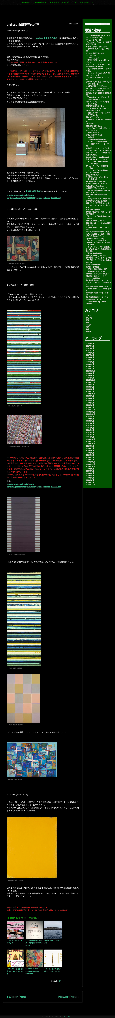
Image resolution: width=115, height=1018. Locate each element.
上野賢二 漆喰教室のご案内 (96, 269)
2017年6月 (90, 346)
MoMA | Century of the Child (97, 177)
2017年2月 (90, 353)
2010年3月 (90, 455)
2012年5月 (90, 421)
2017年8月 (90, 344)
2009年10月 (90, 466)
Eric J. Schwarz (68, 1016)
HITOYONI (90, 124)
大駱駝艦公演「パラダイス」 (96, 86)
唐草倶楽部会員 (40, 2)
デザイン (89, 318)
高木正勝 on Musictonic (95, 186)
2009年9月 (90, 469)
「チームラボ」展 (92, 133)
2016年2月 (90, 369)
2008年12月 (90, 484)
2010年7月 (90, 448)
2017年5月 (90, 348)
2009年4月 (90, 475)
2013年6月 (90, 398)
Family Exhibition (93, 278)
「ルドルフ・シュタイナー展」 (97, 142)
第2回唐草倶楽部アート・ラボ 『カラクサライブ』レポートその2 (98, 282)
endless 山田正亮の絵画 (46, 38)
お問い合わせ (84, 2)
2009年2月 (90, 480)
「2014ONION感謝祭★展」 (96, 139)
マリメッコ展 (91, 56)
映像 (87, 322)
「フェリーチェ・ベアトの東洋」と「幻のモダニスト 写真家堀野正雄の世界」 (98, 249)
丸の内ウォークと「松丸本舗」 (97, 184)
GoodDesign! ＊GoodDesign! (97, 157)
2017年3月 (90, 350)
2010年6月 (90, 450)
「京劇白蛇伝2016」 (93, 99)
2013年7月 (90, 396)
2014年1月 (90, 391)
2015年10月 (90, 371)
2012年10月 (90, 414)
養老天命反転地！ (92, 175)
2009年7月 (90, 471)
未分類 (88, 325)
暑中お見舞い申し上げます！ (96, 159)
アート (61, 981)
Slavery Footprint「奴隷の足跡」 (98, 232)
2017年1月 (90, 355)
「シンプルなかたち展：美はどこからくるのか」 (52, 970)
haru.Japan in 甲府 (93, 265)
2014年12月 (90, 380)
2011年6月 (90, 430)
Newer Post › (68, 997)
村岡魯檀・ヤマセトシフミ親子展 (98, 258)
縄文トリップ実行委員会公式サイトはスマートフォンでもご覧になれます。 (98, 205)
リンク (74, 2)
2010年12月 (90, 439)
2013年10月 (90, 394)
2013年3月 (90, 403)
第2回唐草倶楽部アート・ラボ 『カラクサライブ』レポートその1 (98, 289)
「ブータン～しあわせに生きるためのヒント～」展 (15, 971)
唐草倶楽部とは (27, 2)
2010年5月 (90, 453)
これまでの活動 (54, 2)
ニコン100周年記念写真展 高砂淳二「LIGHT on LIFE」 (34, 943)
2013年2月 (90, 405)
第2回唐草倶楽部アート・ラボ (97, 297)
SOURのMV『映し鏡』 (94, 299)
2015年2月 (90, 378)
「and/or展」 (91, 137)
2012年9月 (90, 416)
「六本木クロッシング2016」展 (14, 942)
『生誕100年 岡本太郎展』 (96, 271)
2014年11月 (90, 382)
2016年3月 (90, 366)
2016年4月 (90, 364)
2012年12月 (90, 409)
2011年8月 (90, 428)
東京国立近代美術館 (34, 191)
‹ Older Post (16, 997)
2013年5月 (90, 400)
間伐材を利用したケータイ (96, 276)
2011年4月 (90, 435)
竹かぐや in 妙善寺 (93, 210)
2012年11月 (90, 412)
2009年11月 (90, 464)
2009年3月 (90, 478)
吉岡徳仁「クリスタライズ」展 (97, 148)
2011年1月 (90, 437)
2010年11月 (90, 441)
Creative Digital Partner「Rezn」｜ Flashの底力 (96, 239)
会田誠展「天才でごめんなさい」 (98, 188)
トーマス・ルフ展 (92, 58)
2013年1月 (90, 407)
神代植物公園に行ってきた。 (96, 181)
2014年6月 (90, 387)
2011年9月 (90, 425)
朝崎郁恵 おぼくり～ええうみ (97, 274)
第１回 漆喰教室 (92, 267)
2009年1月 (90, 482)
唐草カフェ (66, 2)
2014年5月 (90, 389)
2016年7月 (90, 360)
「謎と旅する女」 (92, 179)
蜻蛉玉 (88, 331)
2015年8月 (90, 373)
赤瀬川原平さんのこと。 (95, 135)
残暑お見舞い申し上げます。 (96, 221)
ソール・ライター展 (93, 40)
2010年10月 (90, 444)
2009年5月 (90, 473)
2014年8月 (90, 384)
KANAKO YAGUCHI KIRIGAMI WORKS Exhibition (33, 971)
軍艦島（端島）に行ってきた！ (52, 942)
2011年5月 (90, 432)
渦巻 (87, 327)
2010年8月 (90, 446)
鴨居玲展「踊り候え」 (94, 126)
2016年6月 (90, 362)
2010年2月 (90, 457)
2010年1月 (90, 460)
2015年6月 (90, 375)
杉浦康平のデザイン (93, 117)
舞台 (87, 329)
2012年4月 (90, 423)
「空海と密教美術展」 (94, 253)
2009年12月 (90, 462)
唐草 (87, 320)
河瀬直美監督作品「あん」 (96, 106)
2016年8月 (90, 357)
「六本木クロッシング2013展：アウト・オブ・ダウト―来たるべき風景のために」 (98, 153)
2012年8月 (90, 419)
